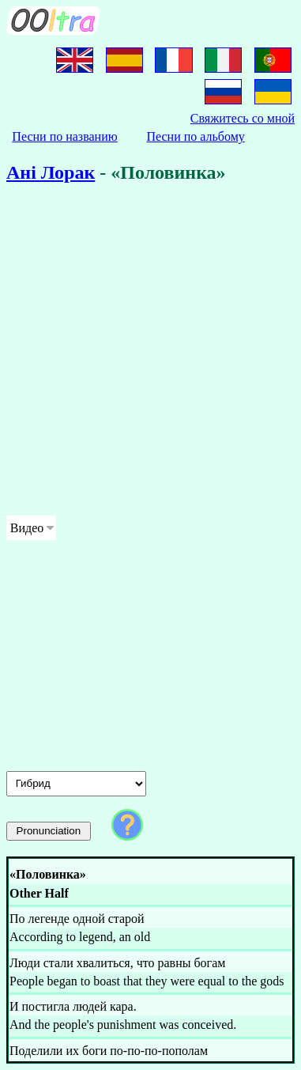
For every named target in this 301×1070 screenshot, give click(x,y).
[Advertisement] (150, 352)
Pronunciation (49, 831)
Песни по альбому (195, 136)
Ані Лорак (50, 172)
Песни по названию (64, 136)
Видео (26, 528)
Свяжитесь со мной (242, 118)
